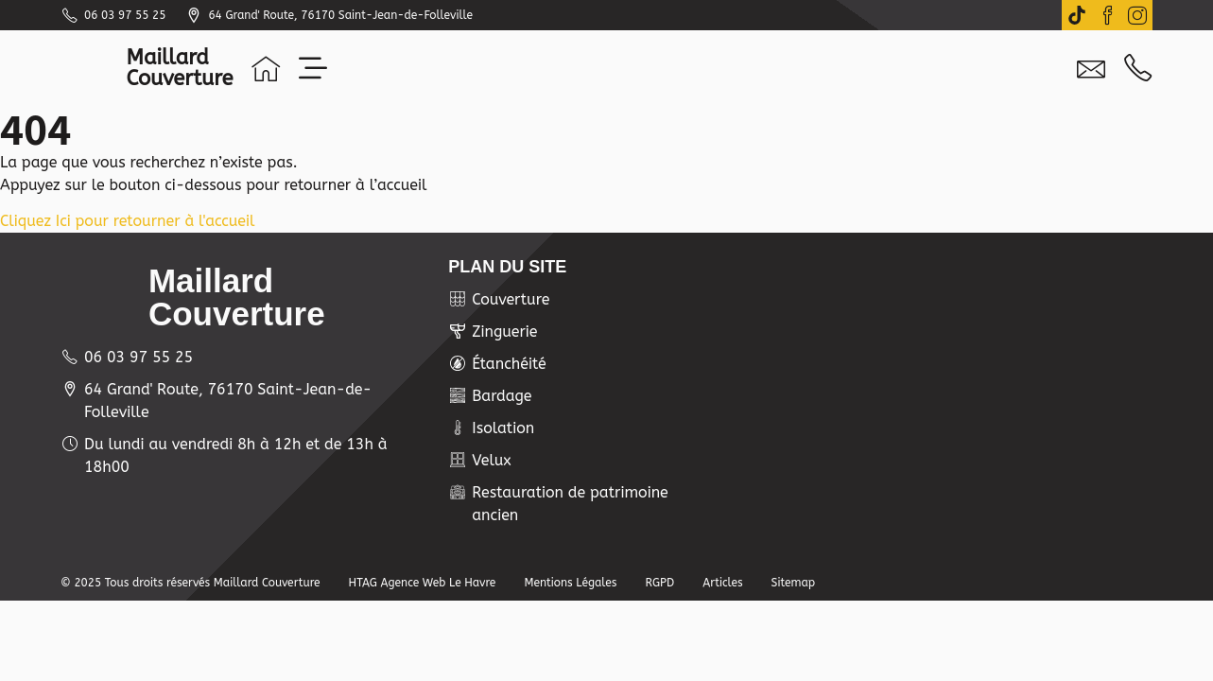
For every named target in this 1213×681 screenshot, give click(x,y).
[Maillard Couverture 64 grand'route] (941, 374)
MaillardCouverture (180, 68)
